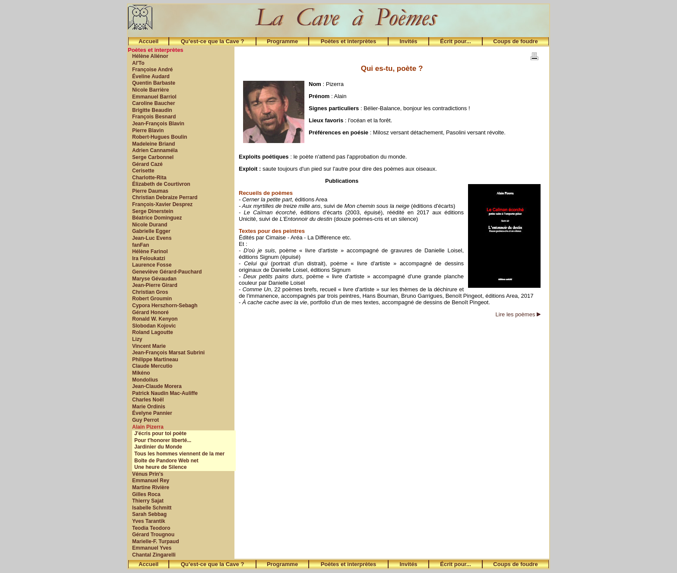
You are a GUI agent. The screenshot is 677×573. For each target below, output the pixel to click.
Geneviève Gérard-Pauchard (167, 272)
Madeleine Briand (153, 144)
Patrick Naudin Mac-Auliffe (165, 393)
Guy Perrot (145, 420)
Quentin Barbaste (153, 83)
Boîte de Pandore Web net (166, 461)
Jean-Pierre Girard (154, 285)
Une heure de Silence (160, 467)
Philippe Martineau (155, 360)
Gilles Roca (146, 494)
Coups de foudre (515, 41)
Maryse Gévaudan (154, 279)
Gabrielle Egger (151, 231)
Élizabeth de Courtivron (161, 184)
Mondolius (145, 380)
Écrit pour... (455, 41)
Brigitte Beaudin (152, 110)
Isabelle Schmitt (151, 508)
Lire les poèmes (518, 314)
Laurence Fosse (151, 265)
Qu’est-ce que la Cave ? (212, 41)
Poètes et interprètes (348, 41)
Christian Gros (150, 292)
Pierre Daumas (150, 191)
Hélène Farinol (150, 251)
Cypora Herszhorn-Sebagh (164, 305)
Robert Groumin (152, 299)
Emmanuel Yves (151, 548)
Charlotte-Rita (149, 178)
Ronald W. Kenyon (154, 319)
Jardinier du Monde (158, 447)
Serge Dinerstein (152, 211)
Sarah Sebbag (149, 514)
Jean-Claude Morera (157, 386)
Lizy (137, 339)
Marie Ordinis (148, 407)
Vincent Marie (149, 346)
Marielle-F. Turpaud (155, 541)
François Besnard (154, 117)
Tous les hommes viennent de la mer (179, 454)
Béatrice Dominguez (157, 218)
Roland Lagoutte (152, 332)
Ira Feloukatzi (148, 258)
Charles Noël (148, 400)
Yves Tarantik (148, 521)
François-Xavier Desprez (162, 204)
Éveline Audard (151, 76)
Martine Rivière (150, 487)
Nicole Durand (149, 225)
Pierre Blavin (148, 130)
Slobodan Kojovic (154, 326)
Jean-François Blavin (158, 124)
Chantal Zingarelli (154, 555)
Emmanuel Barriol (154, 97)
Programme (282, 41)
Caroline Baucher (153, 103)
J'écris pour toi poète (160, 433)
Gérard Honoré (150, 312)
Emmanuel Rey (150, 481)
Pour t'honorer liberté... (162, 440)
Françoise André (152, 70)
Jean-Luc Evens (151, 238)
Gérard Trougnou (153, 535)
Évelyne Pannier (152, 413)
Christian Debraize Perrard (164, 197)
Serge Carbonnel (153, 157)
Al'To (138, 63)
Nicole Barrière (150, 90)
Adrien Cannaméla (154, 150)
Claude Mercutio (152, 366)
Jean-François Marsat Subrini (168, 353)
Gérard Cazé (147, 164)
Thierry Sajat (148, 501)
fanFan (140, 245)
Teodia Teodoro (151, 528)
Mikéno (141, 373)
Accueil (148, 41)
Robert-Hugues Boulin (159, 137)
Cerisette (143, 171)
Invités (408, 41)
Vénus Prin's (147, 474)
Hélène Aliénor (150, 56)
